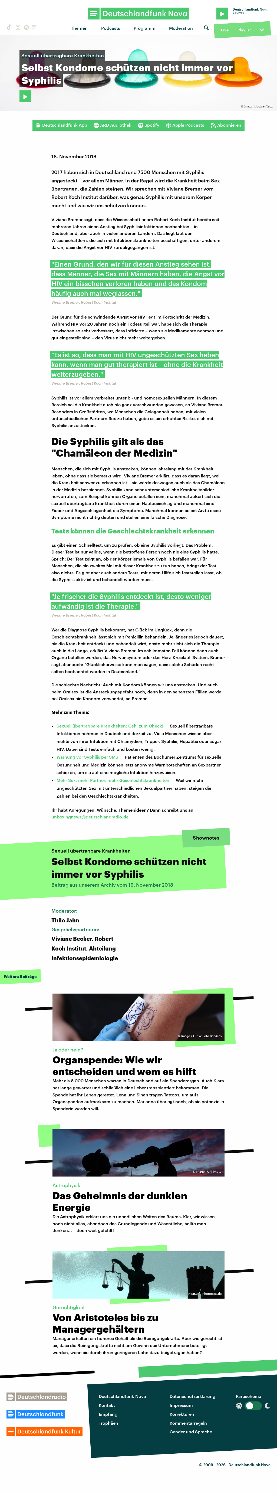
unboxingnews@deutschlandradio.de (89, 816)
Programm (145, 28)
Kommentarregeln (188, 1423)
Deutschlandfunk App (61, 125)
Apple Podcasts (185, 125)
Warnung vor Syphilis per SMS (87, 756)
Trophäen (108, 1423)
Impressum (181, 1405)
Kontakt (107, 1405)
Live (225, 30)
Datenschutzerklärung (192, 1396)
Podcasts (110, 28)
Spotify (148, 125)
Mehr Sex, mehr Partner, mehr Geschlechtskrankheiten (113, 780)
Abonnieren (226, 125)
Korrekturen (182, 1414)
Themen (79, 28)
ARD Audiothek (112, 125)
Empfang (108, 1414)
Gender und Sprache (191, 1431)
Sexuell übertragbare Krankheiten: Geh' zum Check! (110, 725)
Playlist (244, 30)
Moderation (181, 28)
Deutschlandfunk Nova (122, 1396)
